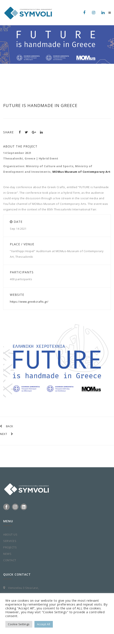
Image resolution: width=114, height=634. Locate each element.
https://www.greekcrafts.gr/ (29, 302)
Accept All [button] (43, 624)
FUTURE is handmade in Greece (40, 105)
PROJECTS (10, 547)
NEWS (7, 554)
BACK (6, 426)
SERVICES (9, 541)
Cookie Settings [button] (19, 624)
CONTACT (9, 560)
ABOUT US (10, 534)
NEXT (6, 434)
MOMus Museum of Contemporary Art (81, 172)
